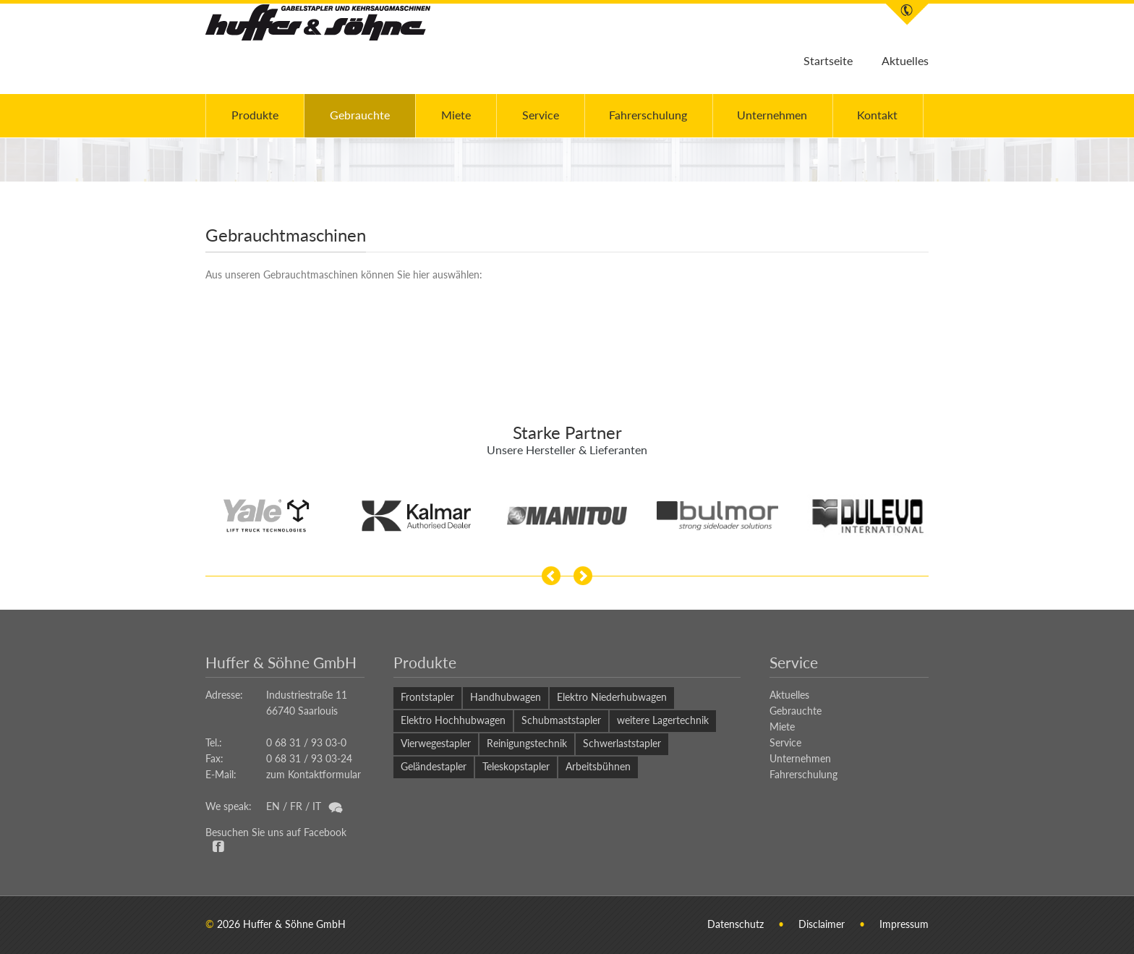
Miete (456, 115)
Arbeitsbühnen (598, 766)
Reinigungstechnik (527, 743)
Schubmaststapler (561, 720)
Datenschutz (735, 924)
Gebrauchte (360, 115)
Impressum (904, 924)
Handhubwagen (505, 697)
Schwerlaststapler (622, 743)
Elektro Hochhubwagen (453, 720)
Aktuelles (905, 61)
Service (540, 115)
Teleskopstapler (516, 766)
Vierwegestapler (436, 743)
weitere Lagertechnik (663, 720)
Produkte (254, 115)
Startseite (828, 61)
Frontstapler (427, 697)
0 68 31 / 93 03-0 (306, 742)
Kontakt (877, 115)
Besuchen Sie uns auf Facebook (275, 832)
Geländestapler (433, 766)
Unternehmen (772, 115)
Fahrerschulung (648, 115)
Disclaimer (821, 924)
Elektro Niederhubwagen (612, 697)
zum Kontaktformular (313, 774)
